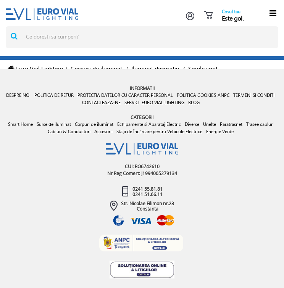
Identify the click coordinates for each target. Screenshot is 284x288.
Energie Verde (220, 131)
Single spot (203, 68)
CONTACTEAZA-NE (101, 102)
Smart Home (20, 124)
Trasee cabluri (260, 124)
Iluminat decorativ (155, 68)
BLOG (194, 102)
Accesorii (103, 131)
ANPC (223, 95)
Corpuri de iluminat (96, 68)
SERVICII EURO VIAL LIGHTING (154, 102)
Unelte (209, 124)
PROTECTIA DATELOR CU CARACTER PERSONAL (125, 95)
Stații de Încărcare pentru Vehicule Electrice (159, 131)
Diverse (192, 124)
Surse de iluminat (54, 124)
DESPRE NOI (18, 95)
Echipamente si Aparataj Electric (149, 124)
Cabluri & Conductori (69, 131)
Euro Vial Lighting (35, 68)
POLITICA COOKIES (196, 95)
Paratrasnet (231, 124)
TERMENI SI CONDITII (254, 95)
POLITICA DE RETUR (54, 95)
